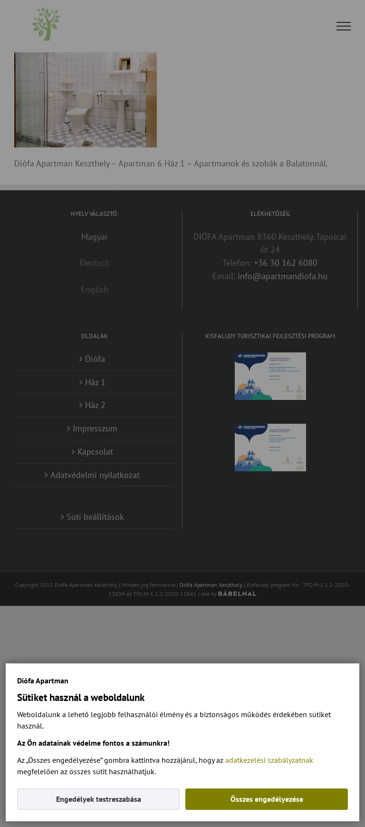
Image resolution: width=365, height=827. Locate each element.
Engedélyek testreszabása (98, 799)
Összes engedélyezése (267, 799)
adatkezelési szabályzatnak (269, 760)
